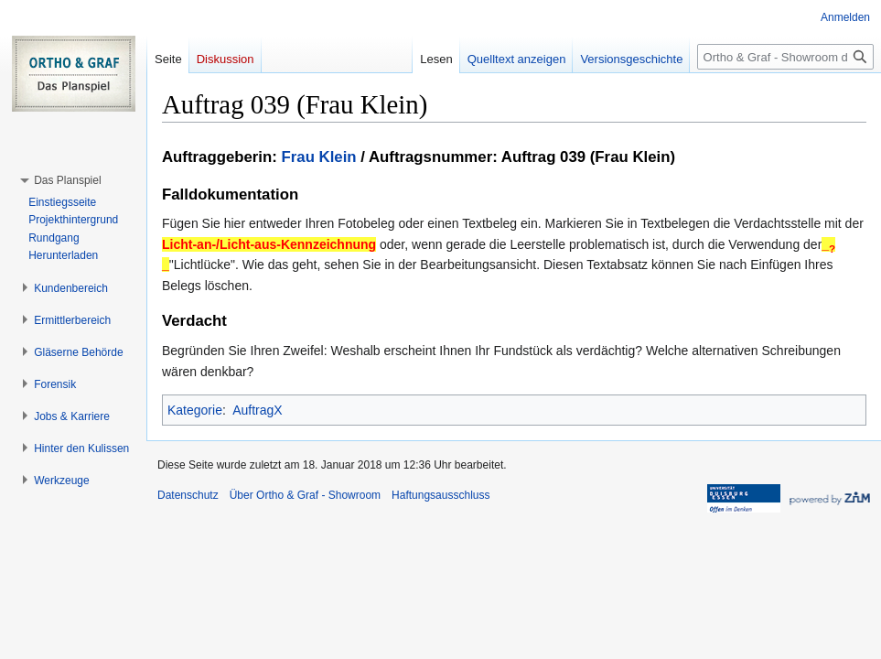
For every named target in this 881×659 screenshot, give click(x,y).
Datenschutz (188, 495)
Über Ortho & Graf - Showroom (305, 495)
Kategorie (194, 410)
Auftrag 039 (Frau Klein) (588, 157)
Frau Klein (319, 157)
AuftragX (257, 410)
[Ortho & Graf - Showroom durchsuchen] (785, 57)
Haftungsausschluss (440, 495)
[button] (67, 180)
